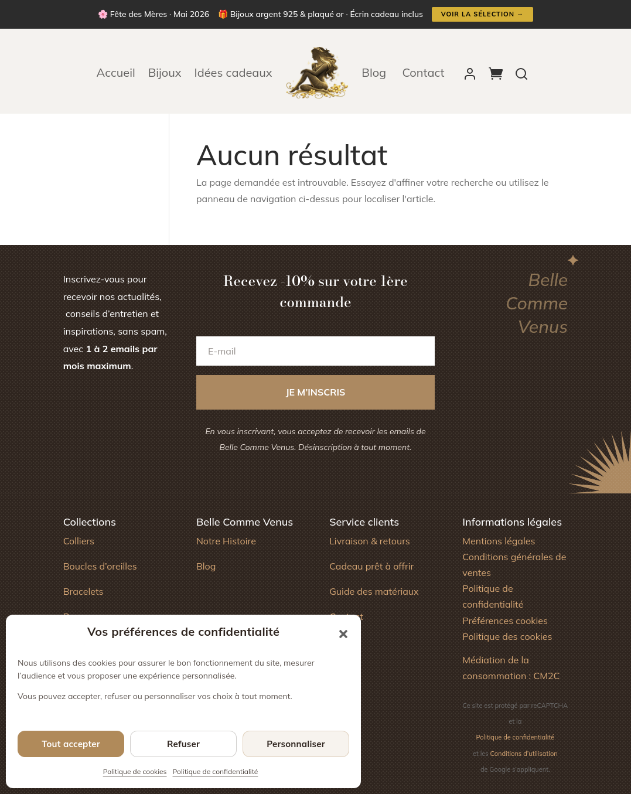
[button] (343, 634)
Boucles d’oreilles (100, 566)
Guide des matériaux (374, 591)
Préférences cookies (505, 620)
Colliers (78, 541)
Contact (423, 72)
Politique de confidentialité (215, 771)
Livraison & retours (369, 541)
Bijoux (165, 72)
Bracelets (83, 591)
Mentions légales (498, 541)
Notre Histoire (226, 541)
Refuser (183, 743)
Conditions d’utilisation (524, 753)
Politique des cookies (507, 636)
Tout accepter (71, 743)
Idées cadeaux (233, 72)
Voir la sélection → (482, 14)
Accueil (116, 72)
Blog (375, 72)
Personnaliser (296, 743)
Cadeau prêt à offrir (371, 566)
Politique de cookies (135, 771)
